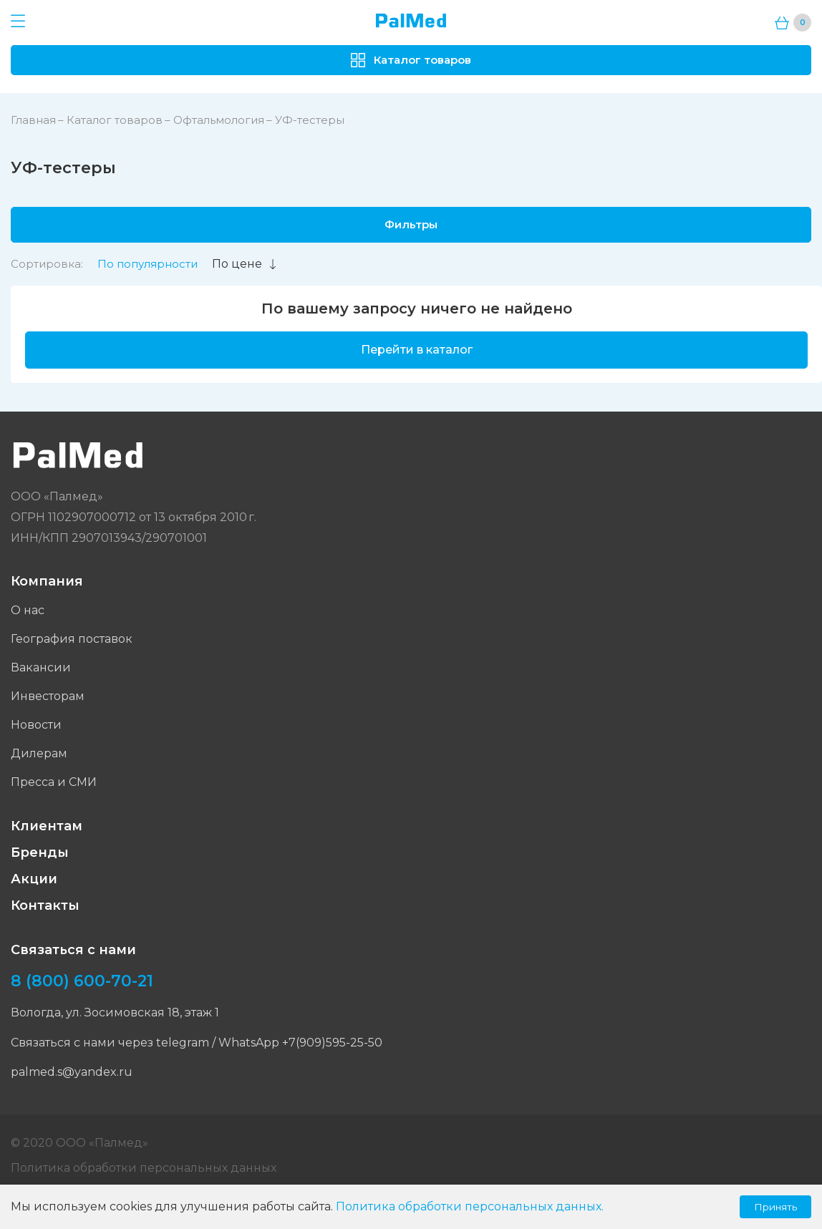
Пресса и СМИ (54, 782)
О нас (27, 610)
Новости (36, 725)
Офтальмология (218, 120)
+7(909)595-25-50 (332, 1042)
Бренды (40, 852)
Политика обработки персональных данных (143, 1168)
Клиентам (46, 826)
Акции (34, 879)
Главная (33, 120)
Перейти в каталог (417, 349)
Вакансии (41, 667)
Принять (775, 1207)
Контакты (45, 905)
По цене (245, 264)
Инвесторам (47, 696)
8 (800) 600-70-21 (82, 981)
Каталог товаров (115, 120)
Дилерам (39, 753)
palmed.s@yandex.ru (71, 1072)
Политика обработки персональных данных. (470, 1206)
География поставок (71, 639)
